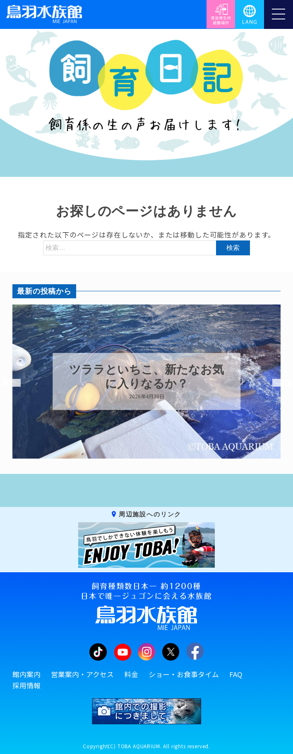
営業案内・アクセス (82, 674)
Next (276, 383)
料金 (131, 674)
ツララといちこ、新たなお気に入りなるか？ (146, 377)
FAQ (236, 674)
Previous (6, 383)
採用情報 (26, 685)
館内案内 (26, 674)
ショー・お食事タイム (184, 674)
